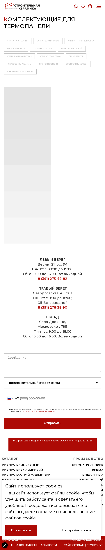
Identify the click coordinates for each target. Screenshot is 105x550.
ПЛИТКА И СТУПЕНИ (48, 64)
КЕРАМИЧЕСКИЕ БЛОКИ (50, 56)
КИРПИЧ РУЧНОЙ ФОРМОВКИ (81, 41)
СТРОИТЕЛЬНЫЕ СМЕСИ (76, 64)
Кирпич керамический (22, 470)
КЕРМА (97, 470)
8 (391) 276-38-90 (52, 308)
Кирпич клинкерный (20, 465)
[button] (76, 6)
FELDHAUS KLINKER (87, 465)
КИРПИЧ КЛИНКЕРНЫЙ (17, 41)
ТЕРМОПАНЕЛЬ (76, 56)
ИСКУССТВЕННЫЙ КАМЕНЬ (19, 64)
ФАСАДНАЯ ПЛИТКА (16, 48)
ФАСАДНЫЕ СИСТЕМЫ (43, 48)
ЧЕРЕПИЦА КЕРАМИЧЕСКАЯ (19, 56)
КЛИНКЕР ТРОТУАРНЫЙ (72, 48)
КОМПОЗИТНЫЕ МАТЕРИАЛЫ (20, 72)
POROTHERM (92, 475)
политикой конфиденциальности (39, 411)
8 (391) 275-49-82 (52, 279)
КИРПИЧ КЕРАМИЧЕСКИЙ (48, 41)
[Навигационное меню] (98, 6)
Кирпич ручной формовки (26, 475)
